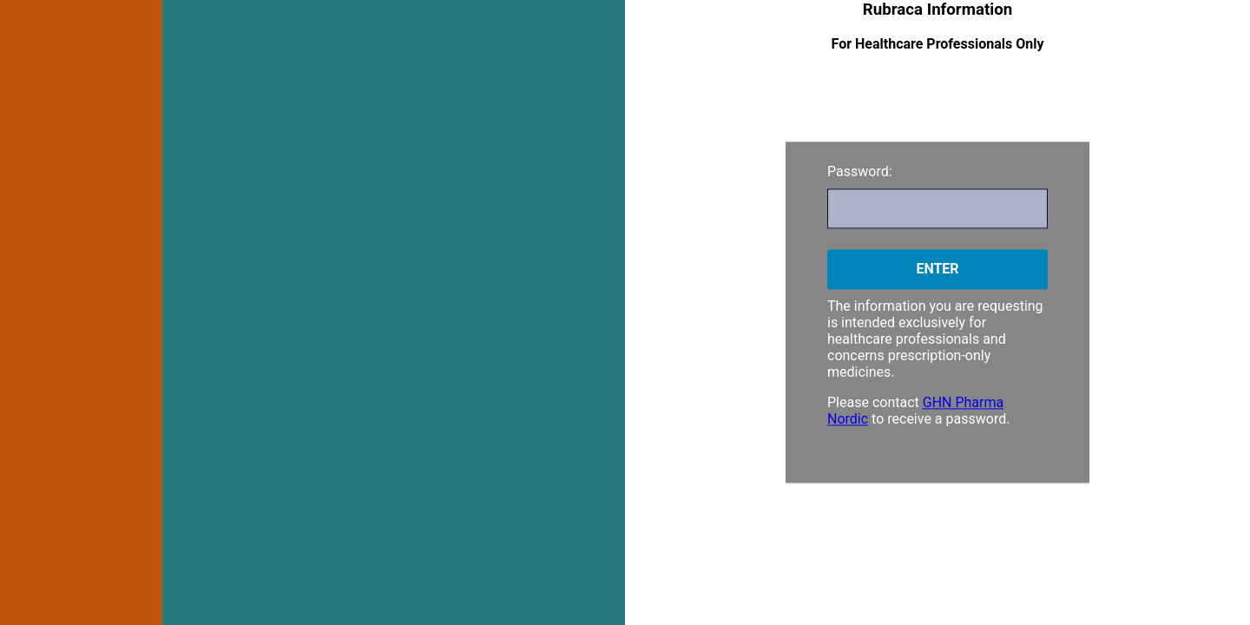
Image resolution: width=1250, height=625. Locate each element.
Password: (859, 171)
